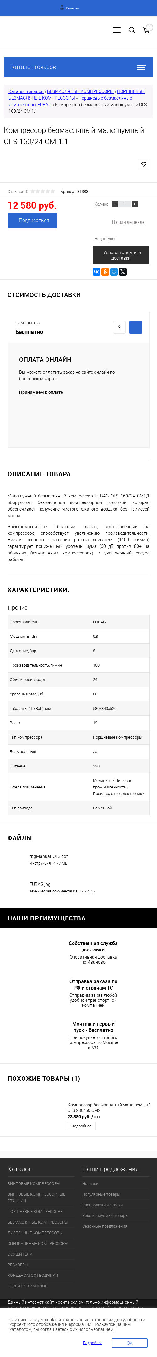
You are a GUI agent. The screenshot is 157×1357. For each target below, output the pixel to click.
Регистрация (28, 36)
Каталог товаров (78, 67)
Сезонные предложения (104, 1226)
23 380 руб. (84, 1117)
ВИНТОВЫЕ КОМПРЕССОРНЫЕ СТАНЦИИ (36, 1197)
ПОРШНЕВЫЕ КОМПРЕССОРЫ (36, 1211)
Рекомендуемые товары (105, 1215)
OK (130, 1343)
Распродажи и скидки (102, 1205)
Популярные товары (101, 1194)
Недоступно (105, 238)
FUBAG (99, 622)
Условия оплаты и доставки (122, 255)
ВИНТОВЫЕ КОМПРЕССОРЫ (34, 1183)
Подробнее (81, 1126)
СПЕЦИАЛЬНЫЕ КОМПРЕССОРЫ (38, 1243)
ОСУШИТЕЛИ (20, 1254)
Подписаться (34, 220)
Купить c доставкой (135, 327)
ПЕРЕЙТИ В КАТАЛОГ (27, 1286)
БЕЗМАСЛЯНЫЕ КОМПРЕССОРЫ (80, 91)
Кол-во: (101, 204)
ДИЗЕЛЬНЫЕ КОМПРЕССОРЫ (35, 1232)
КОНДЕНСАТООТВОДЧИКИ (33, 1275)
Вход (8, 36)
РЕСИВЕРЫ (18, 1264)
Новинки (90, 1183)
